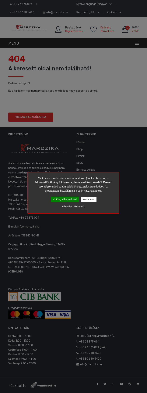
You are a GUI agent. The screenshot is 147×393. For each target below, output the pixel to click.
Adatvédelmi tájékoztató (73, 206)
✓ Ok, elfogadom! (65, 199)
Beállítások (89, 199)
